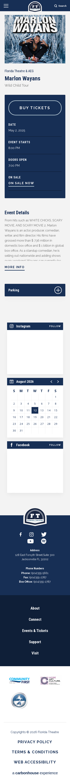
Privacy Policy (35, 742)
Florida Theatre (35, 7)
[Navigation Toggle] (6, 6)
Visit (35, 653)
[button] (51, 381)
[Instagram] (31, 533)
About (35, 608)
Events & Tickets (35, 630)
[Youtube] (30, 540)
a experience (35, 773)
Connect (35, 619)
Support (35, 642)
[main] (35, 257)
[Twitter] (44, 533)
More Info (15, 267)
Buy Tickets (35, 108)
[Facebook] (20, 533)
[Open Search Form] (57, 5)
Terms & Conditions (35, 752)
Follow (55, 326)
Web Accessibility (35, 762)
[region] (35, 408)
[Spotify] (43, 540)
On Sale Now (21, 183)
